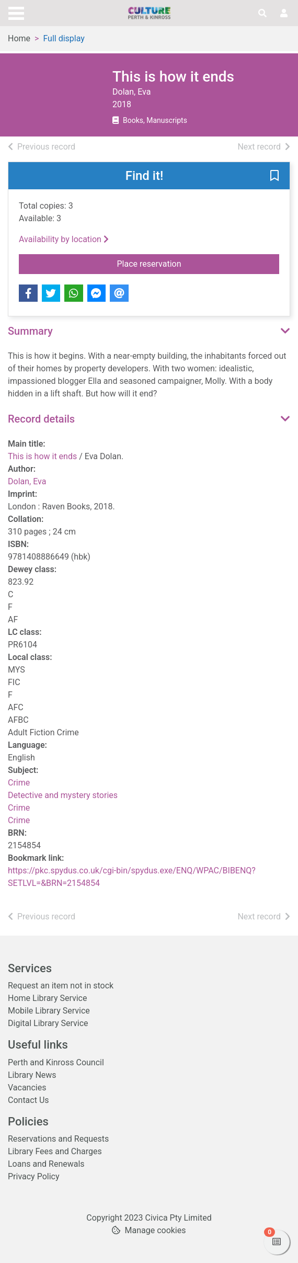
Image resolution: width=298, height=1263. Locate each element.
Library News (32, 1075)
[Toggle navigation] (16, 12)
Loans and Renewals (46, 1164)
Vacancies (27, 1088)
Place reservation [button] (189, 263)
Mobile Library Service (49, 1011)
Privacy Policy (34, 1176)
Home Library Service (47, 998)
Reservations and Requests (58, 1139)
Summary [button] (30, 331)
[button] (274, 176)
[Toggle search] (262, 13)
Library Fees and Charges (55, 1151)
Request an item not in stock (60, 986)
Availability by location (64, 239)
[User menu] (284, 13)
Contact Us (28, 1100)
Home (19, 38)
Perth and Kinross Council (56, 1062)
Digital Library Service (48, 1023)
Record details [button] (41, 419)
